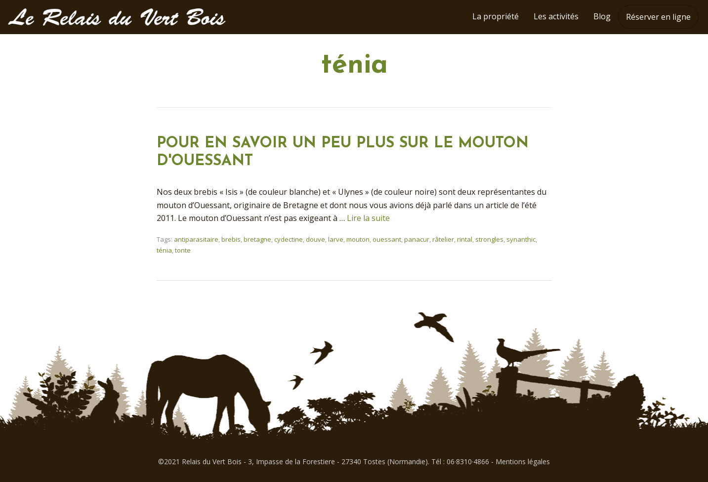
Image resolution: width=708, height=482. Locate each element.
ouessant (387, 239)
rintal (464, 239)
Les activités (556, 16)
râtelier (443, 239)
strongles (489, 239)
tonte (183, 250)
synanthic (521, 239)
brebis (231, 239)
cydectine (288, 239)
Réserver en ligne (658, 16)
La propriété (495, 16)
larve (335, 239)
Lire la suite (368, 218)
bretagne (257, 239)
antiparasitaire (196, 239)
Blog (602, 16)
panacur (416, 239)
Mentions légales (523, 461)
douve (315, 239)
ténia (164, 250)
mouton (358, 239)
